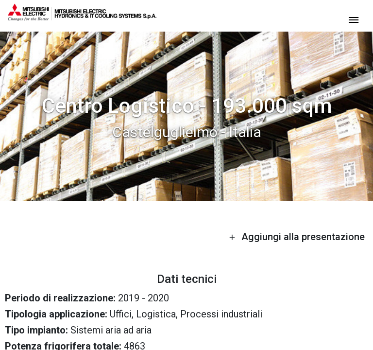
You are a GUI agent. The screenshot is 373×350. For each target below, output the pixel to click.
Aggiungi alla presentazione (297, 237)
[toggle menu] (353, 19)
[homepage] (82, 17)
